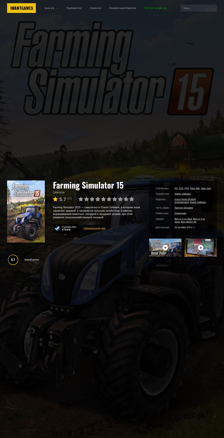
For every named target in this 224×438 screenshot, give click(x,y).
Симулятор (59, 192)
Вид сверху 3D (188, 222)
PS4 (186, 188)
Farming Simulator (184, 207)
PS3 (181, 188)
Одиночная (180, 213)
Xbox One (206, 188)
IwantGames (21, 8)
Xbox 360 (195, 188)
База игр (49, 8)
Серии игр (95, 8)
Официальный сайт (95, 228)
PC (176, 188)
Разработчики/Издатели (122, 8)
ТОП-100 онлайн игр (155, 8)
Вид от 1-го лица (183, 219)
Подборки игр (74, 8)
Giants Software (183, 194)
